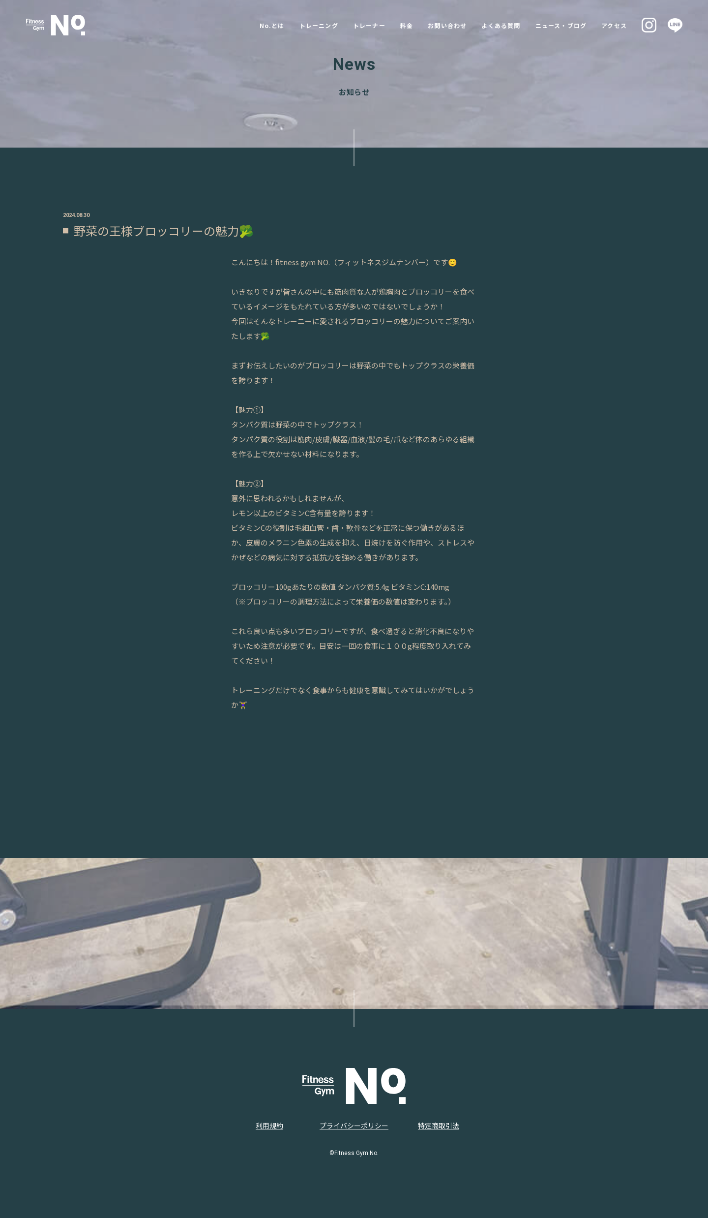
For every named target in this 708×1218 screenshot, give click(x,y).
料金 (387, 25)
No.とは (239, 25)
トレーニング (290, 25)
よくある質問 (492, 25)
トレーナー (346, 25)
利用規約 (269, 1125)
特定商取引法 (438, 1125)
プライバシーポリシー (354, 1125)
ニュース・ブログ (560, 25)
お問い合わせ (432, 25)
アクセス (619, 25)
